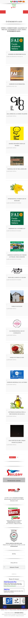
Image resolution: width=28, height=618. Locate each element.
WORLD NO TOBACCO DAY (17, 357)
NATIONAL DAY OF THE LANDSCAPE (16, 169)
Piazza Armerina (13, 609)
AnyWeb (2, 609)
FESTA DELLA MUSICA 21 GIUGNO (17, 277)
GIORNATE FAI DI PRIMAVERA (17, 84)
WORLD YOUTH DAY (17, 306)
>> (17, 457)
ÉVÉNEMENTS (12, 29)
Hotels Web (19, 609)
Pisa (6, 609)
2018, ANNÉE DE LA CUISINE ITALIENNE (17, 113)
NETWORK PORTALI (19, 612)
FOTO (19, 29)
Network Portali (14, 567)
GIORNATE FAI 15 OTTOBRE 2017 (17, 228)
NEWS (24, 29)
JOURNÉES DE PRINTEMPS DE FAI (17, 54)
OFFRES (3, 28)
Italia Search (24, 609)
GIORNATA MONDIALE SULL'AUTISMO (17, 382)
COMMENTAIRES (12, 28)
